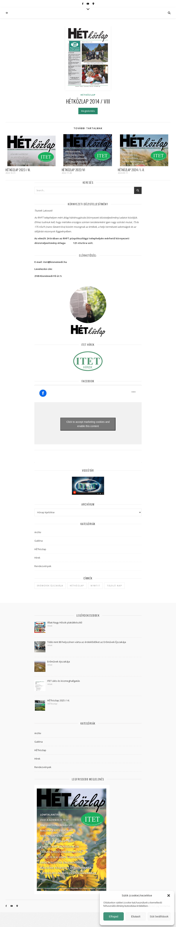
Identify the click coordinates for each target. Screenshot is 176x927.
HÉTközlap (88, 95)
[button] (168, 895)
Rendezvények (42, 566)
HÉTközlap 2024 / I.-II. (131, 170)
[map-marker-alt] (93, 3)
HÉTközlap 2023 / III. (18, 170)
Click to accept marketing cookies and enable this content (88, 424)
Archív (37, 532)
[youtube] (88, 3)
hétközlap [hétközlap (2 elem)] (77, 585)
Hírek (37, 557)
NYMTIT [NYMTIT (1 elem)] (95, 585)
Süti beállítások (159, 916)
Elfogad (113, 916)
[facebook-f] (83, 3)
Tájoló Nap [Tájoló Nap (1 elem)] (114, 585)
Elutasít (135, 916)
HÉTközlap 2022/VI (73, 170)
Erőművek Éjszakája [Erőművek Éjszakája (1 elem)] (50, 585)
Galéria (38, 540)
